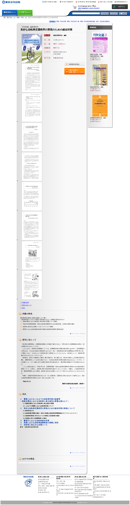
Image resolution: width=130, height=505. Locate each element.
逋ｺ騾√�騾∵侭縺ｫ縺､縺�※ (101, 485)
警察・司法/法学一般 (73, 21)
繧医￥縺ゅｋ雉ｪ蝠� (106, 2)
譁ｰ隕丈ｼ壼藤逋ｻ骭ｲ (68, 2)
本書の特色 (25, 302)
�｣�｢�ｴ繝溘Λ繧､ (44, 492)
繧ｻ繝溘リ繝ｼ (42, 490)
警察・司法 (20, 17)
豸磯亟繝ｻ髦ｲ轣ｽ (43, 481)
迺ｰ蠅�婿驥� (79, 481)
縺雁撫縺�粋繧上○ (122, 2)
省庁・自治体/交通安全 (103, 21)
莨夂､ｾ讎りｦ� (60, 481)
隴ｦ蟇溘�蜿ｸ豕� (43, 479)
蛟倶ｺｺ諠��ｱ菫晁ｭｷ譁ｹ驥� (83, 479)
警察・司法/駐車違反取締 (87, 21)
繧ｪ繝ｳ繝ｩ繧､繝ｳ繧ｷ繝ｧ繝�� (87, 2)
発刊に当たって (26, 305)
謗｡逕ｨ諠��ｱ (60, 483)
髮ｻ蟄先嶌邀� (42, 488)
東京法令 (9, 17)
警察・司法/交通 (61, 21)
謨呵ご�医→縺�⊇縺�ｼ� (46, 486)
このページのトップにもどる (77, 333)
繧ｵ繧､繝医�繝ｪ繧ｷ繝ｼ (82, 493)
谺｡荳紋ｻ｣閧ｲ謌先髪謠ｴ (82, 487)
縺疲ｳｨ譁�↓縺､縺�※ (51, 2)
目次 (23, 308)
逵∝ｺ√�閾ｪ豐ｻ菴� (44, 483)
